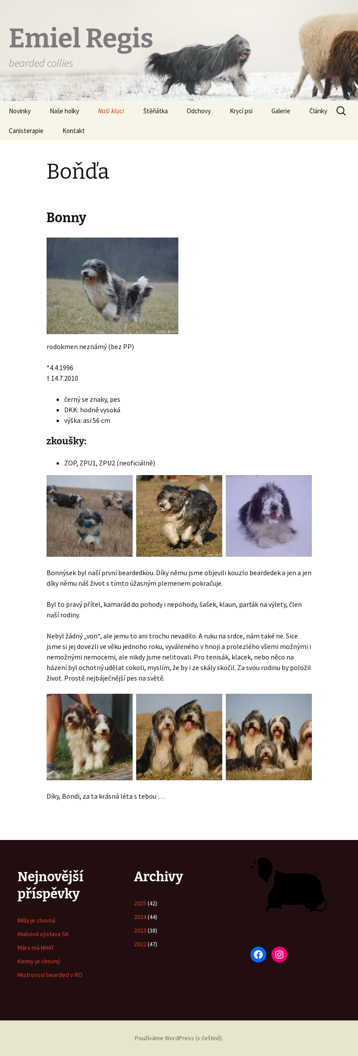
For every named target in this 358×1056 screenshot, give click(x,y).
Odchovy (199, 111)
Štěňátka (155, 111)
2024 (140, 917)
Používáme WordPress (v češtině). (179, 1038)
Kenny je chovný (39, 961)
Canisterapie (26, 130)
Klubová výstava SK (43, 934)
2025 (140, 903)
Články (318, 111)
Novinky (20, 111)
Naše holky (64, 111)
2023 (140, 930)
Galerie (280, 111)
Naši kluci (111, 111)
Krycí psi (241, 111)
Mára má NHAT (36, 947)
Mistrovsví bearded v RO (50, 975)
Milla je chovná (36, 920)
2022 (140, 944)
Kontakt (73, 130)
